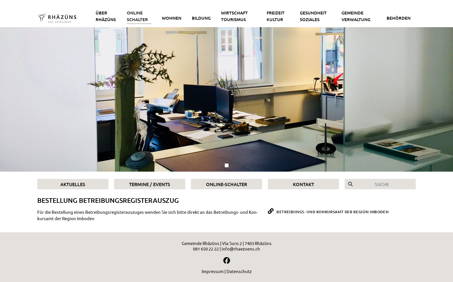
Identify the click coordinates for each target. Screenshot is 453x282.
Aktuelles (72, 184)
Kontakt (303, 184)
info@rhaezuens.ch (241, 248)
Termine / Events (149, 184)
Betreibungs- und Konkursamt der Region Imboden (332, 211)
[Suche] (386, 184)
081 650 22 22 (206, 248)
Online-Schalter (226, 184)
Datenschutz (239, 271)
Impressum (213, 271)
